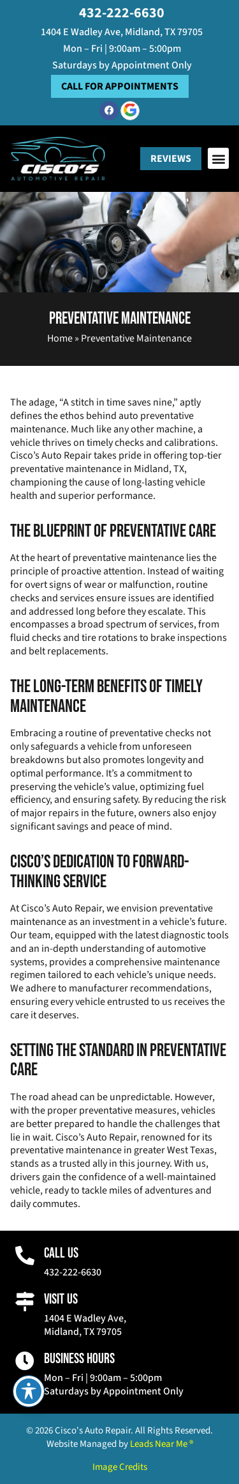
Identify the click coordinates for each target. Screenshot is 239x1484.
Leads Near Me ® (161, 1444)
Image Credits (119, 1467)
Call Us (61, 1253)
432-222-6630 (121, 13)
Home (60, 338)
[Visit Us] (24, 1301)
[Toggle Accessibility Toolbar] (28, 1391)
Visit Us (61, 1299)
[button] (218, 158)
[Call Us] (24, 1255)
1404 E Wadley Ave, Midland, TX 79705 (122, 32)
